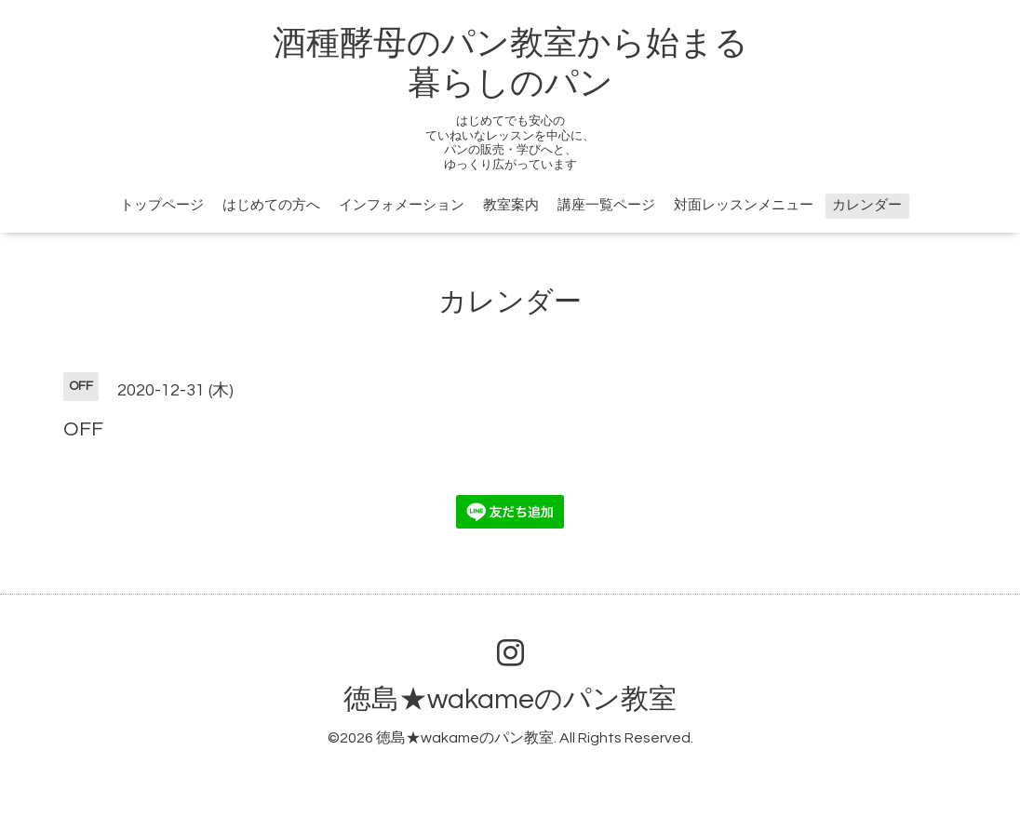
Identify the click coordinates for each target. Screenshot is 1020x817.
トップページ (162, 205)
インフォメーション (401, 205)
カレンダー (867, 205)
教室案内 (511, 205)
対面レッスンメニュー (743, 205)
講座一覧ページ (606, 205)
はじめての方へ (271, 205)
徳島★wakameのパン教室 (510, 699)
